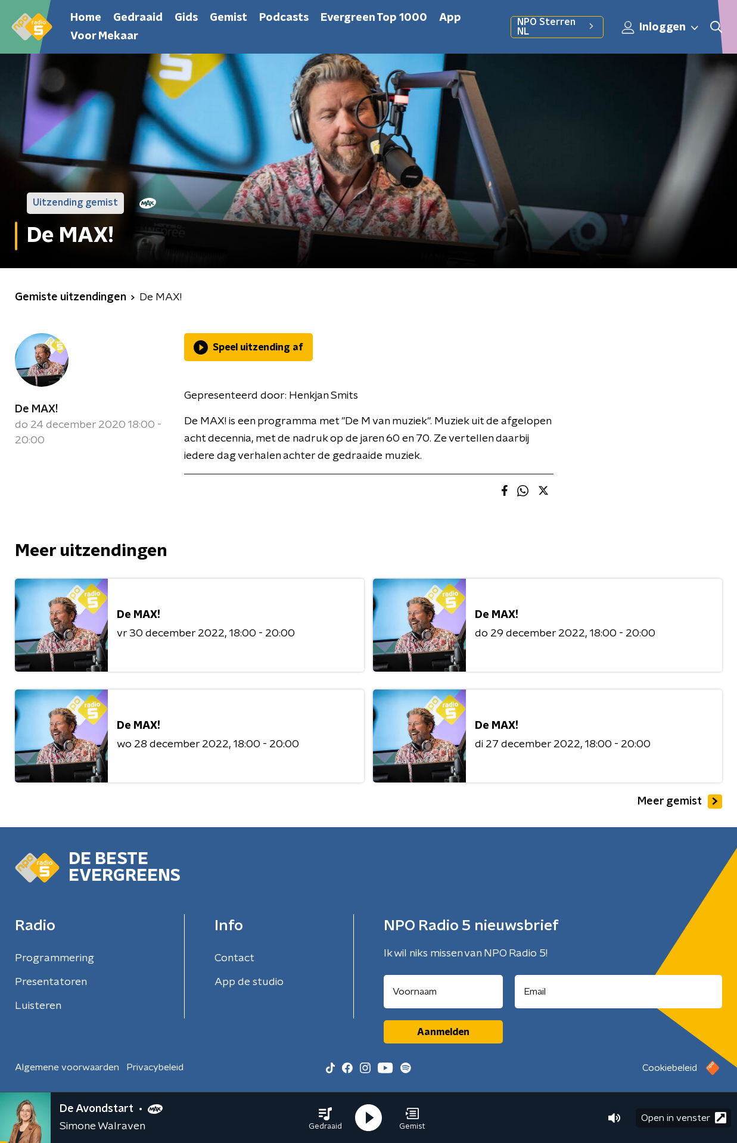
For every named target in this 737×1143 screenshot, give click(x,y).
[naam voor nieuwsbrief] (443, 991)
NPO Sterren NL (556, 26)
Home (85, 18)
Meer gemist (680, 801)
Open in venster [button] (683, 1117)
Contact (234, 958)
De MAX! (36, 409)
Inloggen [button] (660, 27)
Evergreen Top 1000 (374, 18)
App (450, 18)
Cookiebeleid (669, 1068)
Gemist (228, 18)
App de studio (249, 982)
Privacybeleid (155, 1067)
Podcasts (284, 18)
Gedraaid (138, 18)
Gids (186, 18)
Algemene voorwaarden (67, 1067)
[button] (325, 1118)
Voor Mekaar (104, 36)
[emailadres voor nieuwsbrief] (618, 991)
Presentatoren (51, 982)
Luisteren (38, 1006)
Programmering (54, 958)
